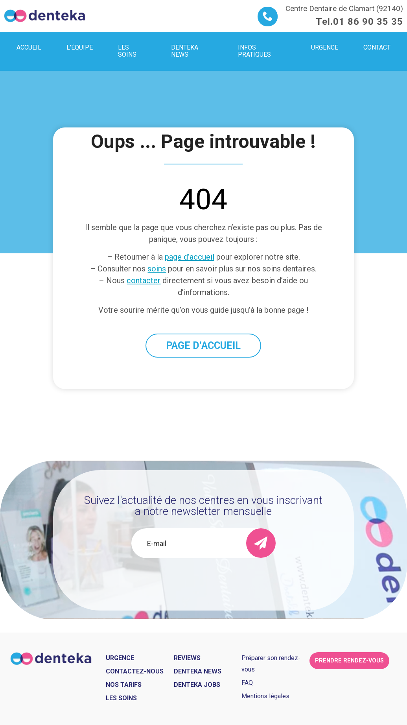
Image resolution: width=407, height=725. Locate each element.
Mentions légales (265, 696)
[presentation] (203, 579)
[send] (261, 543)
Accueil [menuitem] (29, 47)
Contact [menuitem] (376, 47)
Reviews (187, 658)
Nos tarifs (124, 684)
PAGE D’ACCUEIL (203, 345)
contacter (143, 280)
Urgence (120, 658)
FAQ (247, 682)
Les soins (121, 698)
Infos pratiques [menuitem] (254, 51)
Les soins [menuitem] (127, 51)
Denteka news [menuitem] (184, 51)
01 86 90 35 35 (368, 21)
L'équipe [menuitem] (79, 47)
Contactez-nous (135, 671)
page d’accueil (189, 257)
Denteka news (197, 671)
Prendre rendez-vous (349, 660)
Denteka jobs (197, 684)
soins (156, 268)
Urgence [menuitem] (324, 47)
